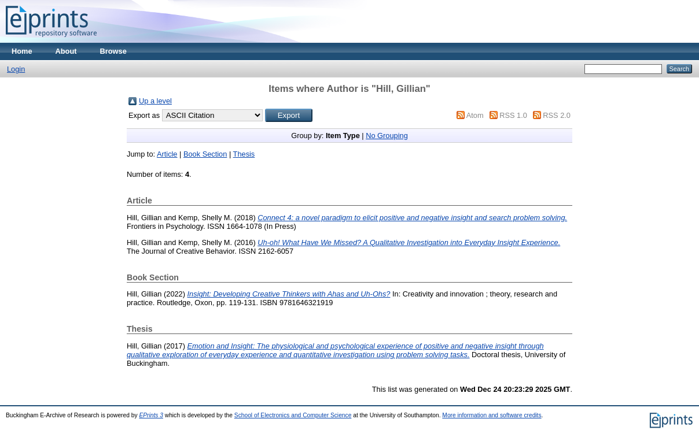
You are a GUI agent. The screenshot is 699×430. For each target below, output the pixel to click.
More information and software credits (491, 415)
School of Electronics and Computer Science (293, 415)
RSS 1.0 (513, 115)
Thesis (244, 154)
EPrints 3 (151, 415)
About (66, 51)
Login (16, 69)
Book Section (205, 154)
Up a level (155, 101)
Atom (475, 115)
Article (167, 154)
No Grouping (387, 135)
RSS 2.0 (557, 115)
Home (22, 51)
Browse (113, 51)
